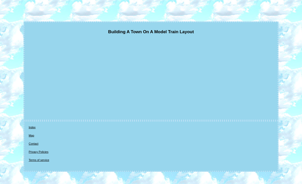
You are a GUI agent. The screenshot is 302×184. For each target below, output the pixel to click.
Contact (57, 127)
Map (44, 127)
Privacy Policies (77, 127)
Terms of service (103, 127)
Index (32, 127)
